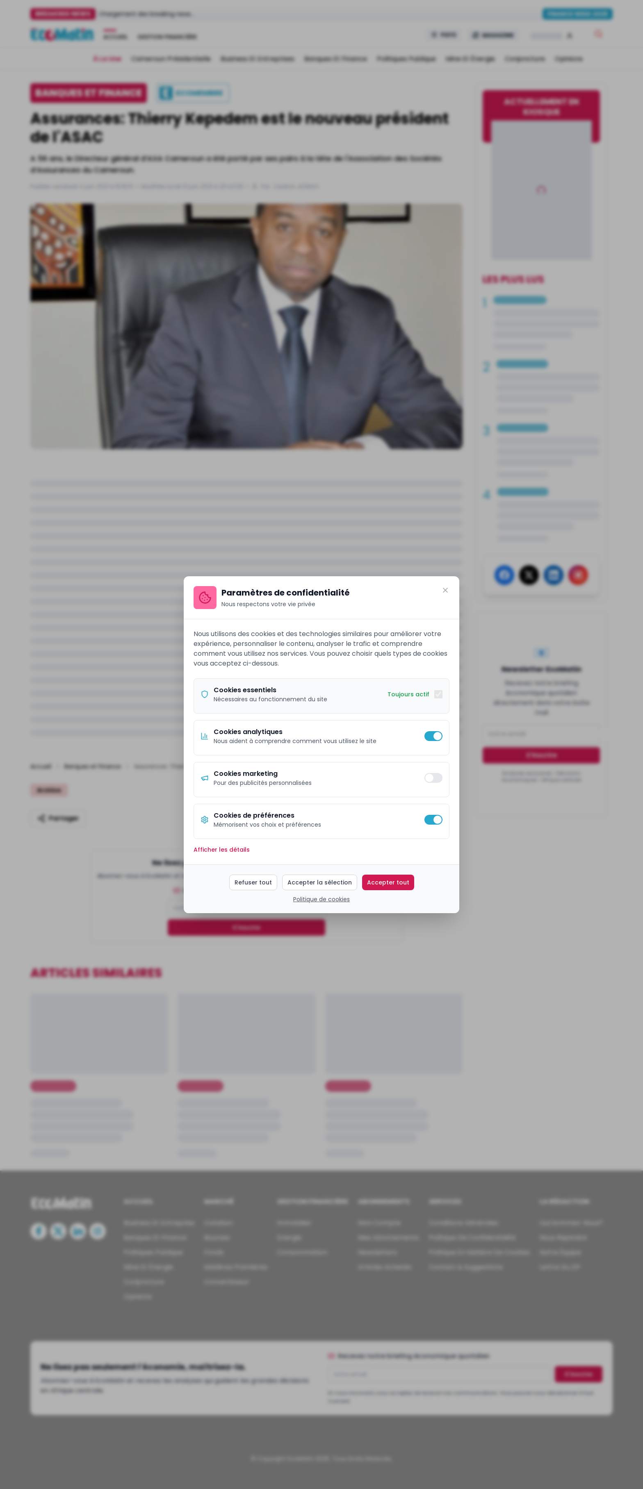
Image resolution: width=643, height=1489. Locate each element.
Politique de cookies (321, 899)
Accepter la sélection (319, 882)
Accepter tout (388, 882)
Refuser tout (253, 882)
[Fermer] (445, 590)
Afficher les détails (222, 850)
